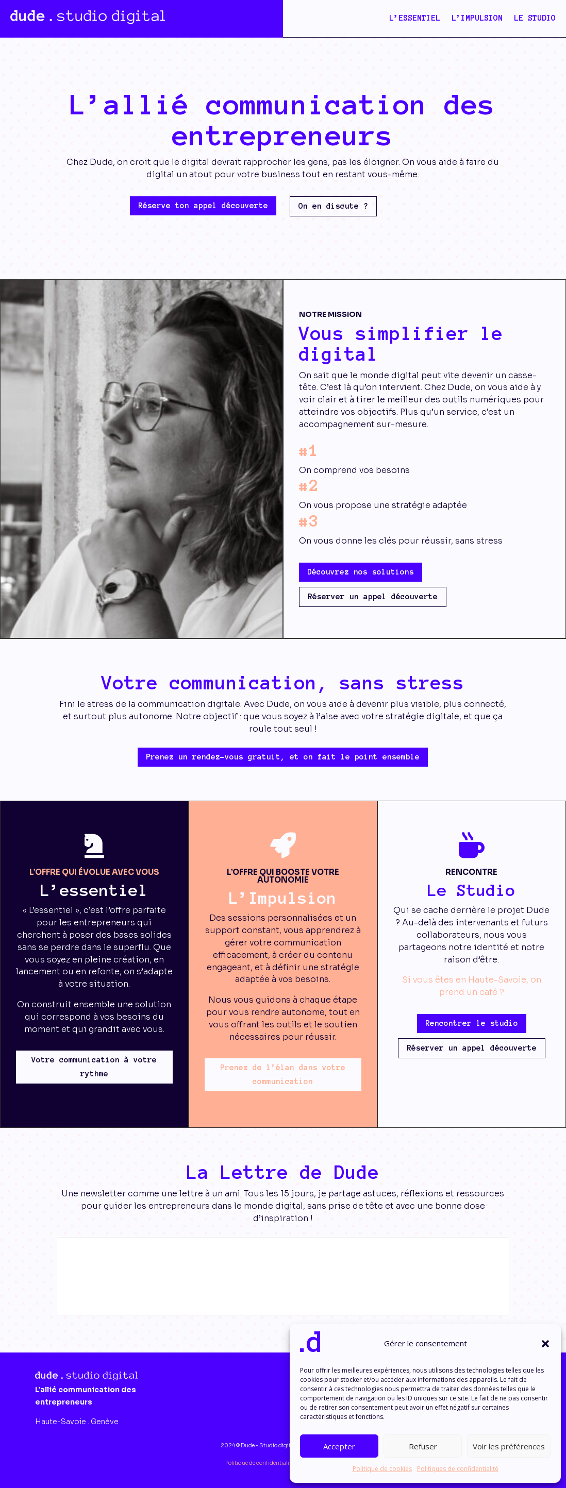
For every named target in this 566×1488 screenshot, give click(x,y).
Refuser (423, 1446)
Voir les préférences (509, 1446)
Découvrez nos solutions (360, 572)
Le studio (535, 18)
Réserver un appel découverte (373, 597)
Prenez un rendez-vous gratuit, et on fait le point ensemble (283, 757)
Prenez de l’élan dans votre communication (282, 1074)
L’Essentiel (414, 18)
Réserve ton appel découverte (203, 205)
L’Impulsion (477, 18)
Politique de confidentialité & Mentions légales (283, 1463)
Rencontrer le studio (471, 1023)
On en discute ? (333, 206)
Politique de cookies (382, 1468)
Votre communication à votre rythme (94, 1067)
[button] (545, 1344)
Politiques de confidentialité (457, 1468)
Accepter (339, 1446)
